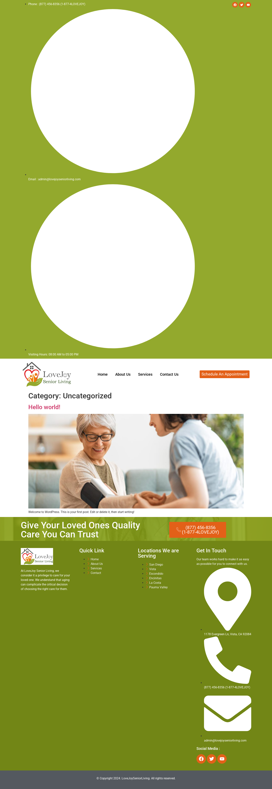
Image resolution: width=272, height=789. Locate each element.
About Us (123, 374)
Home (103, 374)
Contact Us (169, 374)
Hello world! (44, 407)
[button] (197, 530)
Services (145, 374)
